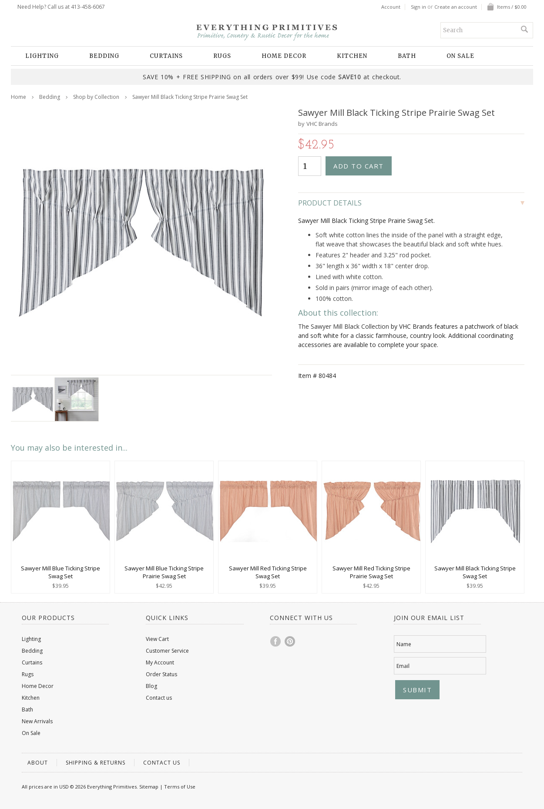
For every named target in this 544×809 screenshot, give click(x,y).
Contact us (159, 697)
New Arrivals (37, 721)
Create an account (455, 7)
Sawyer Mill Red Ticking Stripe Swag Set (268, 572)
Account (390, 7)
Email (403, 666)
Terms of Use (179, 786)
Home (18, 97)
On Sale (460, 56)
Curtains (166, 56)
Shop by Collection (96, 97)
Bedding (104, 56)
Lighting (42, 56)
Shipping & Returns (95, 762)
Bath (407, 56)
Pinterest (290, 641)
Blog (151, 686)
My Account (160, 662)
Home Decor (284, 56)
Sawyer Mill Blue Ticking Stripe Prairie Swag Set (164, 572)
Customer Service (167, 650)
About (37, 762)
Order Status (161, 674)
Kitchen (352, 56)
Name (403, 644)
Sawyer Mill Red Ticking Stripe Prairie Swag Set (371, 572)
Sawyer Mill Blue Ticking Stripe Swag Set (60, 572)
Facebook (276, 641)
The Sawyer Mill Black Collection (343, 326)
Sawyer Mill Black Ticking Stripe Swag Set (475, 572)
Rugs (222, 56)
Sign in (418, 7)
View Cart (157, 639)
